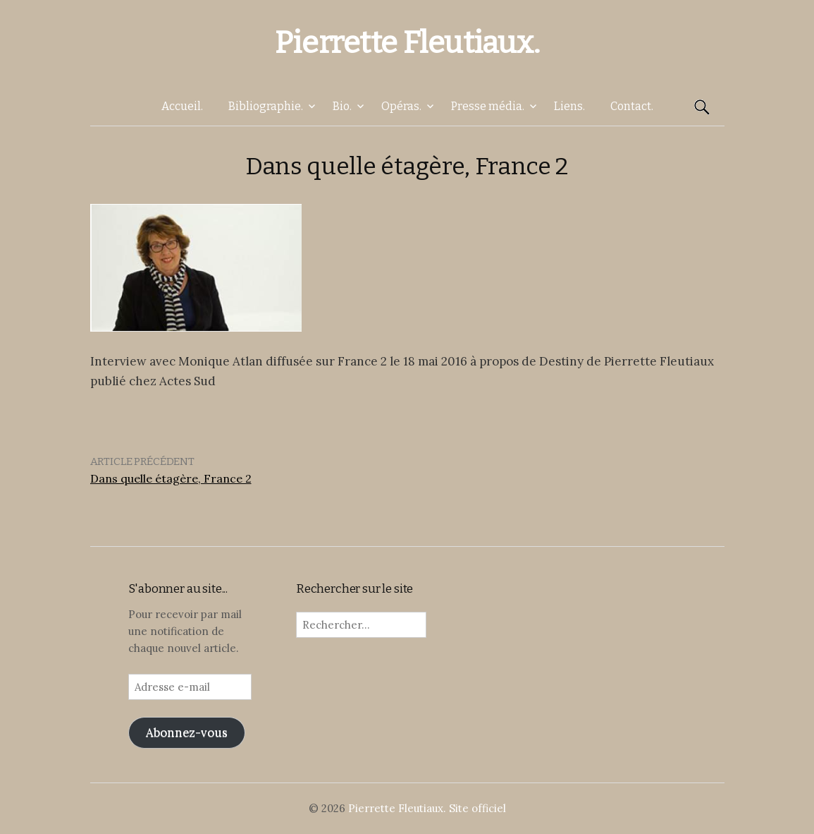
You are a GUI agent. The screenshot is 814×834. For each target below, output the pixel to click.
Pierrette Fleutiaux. (407, 43)
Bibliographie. (265, 106)
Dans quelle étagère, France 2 (171, 478)
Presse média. (487, 106)
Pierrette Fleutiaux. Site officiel (427, 808)
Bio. (342, 106)
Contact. (631, 106)
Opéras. (401, 106)
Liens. (569, 106)
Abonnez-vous (187, 732)
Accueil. (182, 106)
